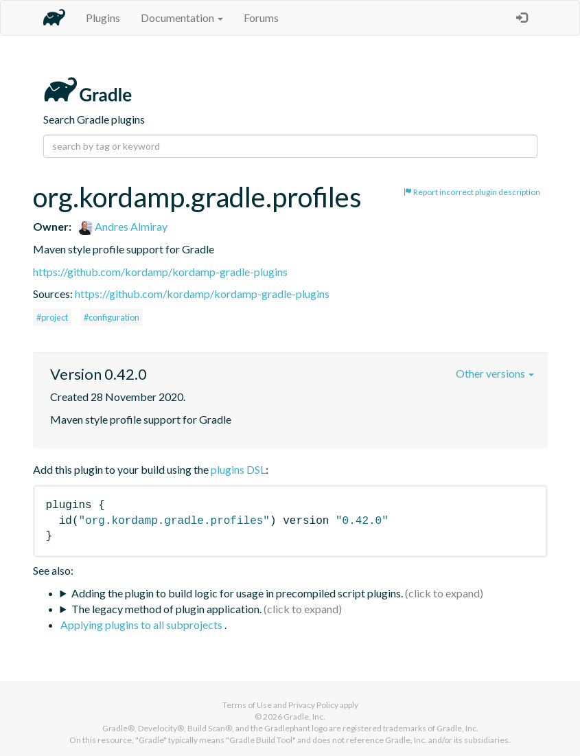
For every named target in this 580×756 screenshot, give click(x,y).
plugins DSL (238, 469)
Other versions (495, 373)
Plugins (103, 17)
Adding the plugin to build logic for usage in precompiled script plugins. (237, 592)
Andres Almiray (123, 226)
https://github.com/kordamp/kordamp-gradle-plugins (160, 271)
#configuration (111, 317)
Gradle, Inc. (304, 716)
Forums (261, 17)
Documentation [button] (182, 17)
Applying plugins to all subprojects (142, 624)
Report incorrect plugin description (472, 192)
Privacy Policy (313, 705)
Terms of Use (247, 705)
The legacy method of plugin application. (166, 608)
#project (52, 317)
